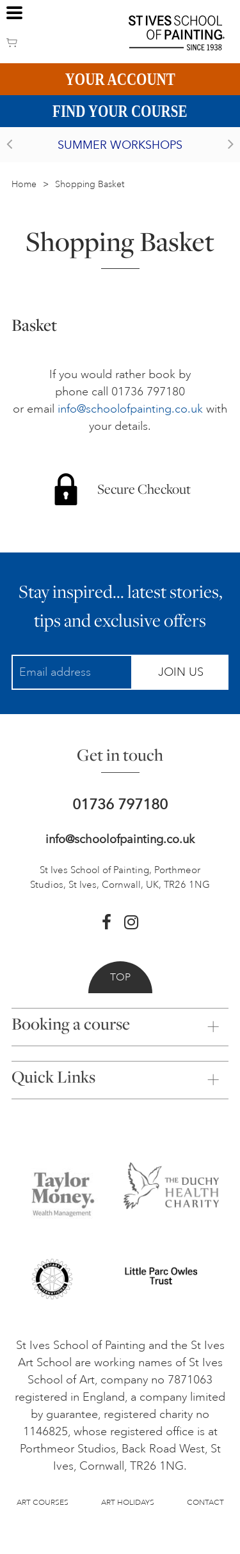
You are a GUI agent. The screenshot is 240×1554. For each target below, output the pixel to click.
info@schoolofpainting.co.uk (130, 409)
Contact (205, 1502)
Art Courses (42, 1502)
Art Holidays (127, 1502)
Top (120, 977)
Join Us (181, 672)
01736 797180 (120, 804)
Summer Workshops (120, 145)
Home (24, 184)
